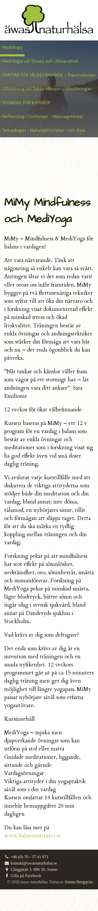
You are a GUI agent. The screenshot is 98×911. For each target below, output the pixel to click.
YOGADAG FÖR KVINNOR (26, 102)
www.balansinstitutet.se (32, 835)
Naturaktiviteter (47, 130)
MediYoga (12, 47)
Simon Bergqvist (79, 882)
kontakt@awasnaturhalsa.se (30, 863)
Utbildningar (78, 89)
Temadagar (14, 130)
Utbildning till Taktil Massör (31, 89)
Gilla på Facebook (22, 875)
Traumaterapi (81, 75)
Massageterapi (68, 116)
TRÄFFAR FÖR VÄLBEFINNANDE (32, 75)
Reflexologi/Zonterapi (25, 116)
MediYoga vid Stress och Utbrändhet (40, 61)
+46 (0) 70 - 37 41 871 (26, 857)
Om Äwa (76, 130)
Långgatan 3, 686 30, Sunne (30, 869)
